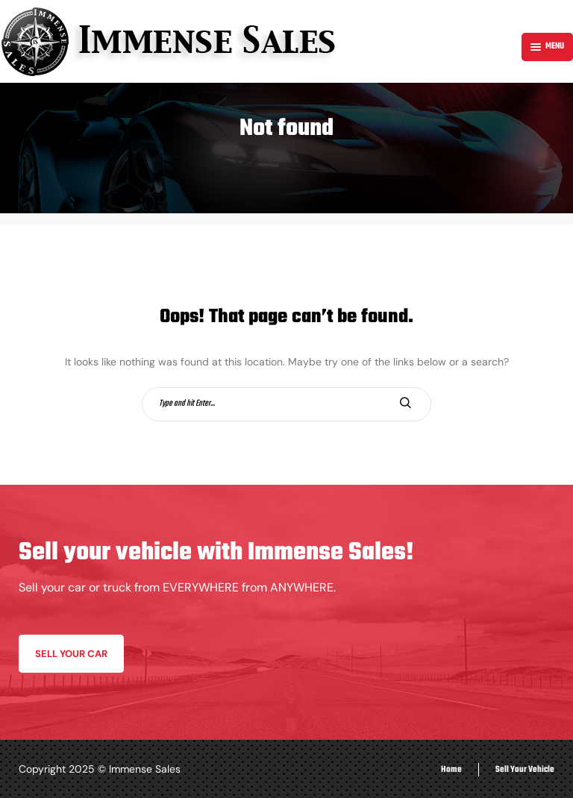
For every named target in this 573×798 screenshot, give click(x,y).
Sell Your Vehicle (524, 769)
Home (451, 769)
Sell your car (71, 653)
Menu (547, 46)
